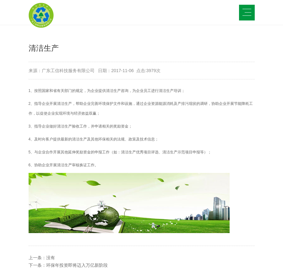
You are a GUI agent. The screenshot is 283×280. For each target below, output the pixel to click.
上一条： (42, 257)
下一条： (68, 265)
